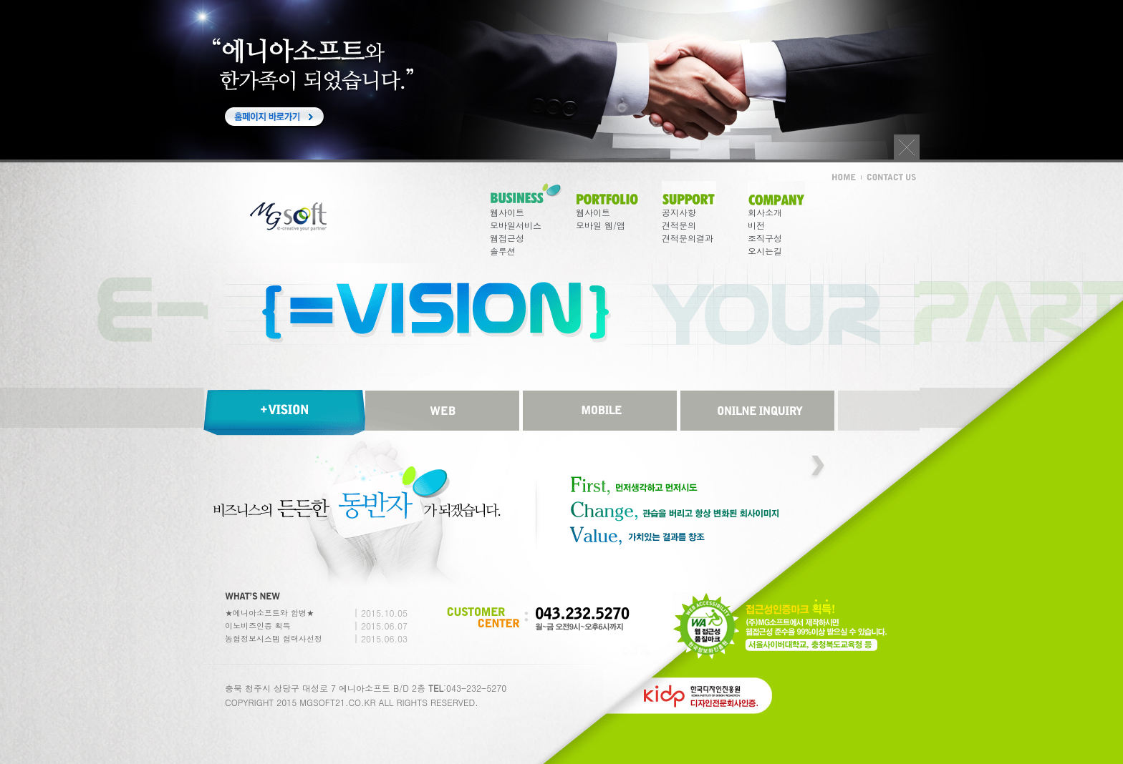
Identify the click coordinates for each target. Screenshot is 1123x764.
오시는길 (765, 251)
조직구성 (765, 238)
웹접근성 (507, 238)
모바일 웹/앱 (600, 225)
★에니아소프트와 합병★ (269, 612)
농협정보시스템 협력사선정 (273, 638)
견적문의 (679, 225)
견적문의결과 (687, 238)
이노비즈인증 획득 (258, 625)
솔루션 (503, 251)
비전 (756, 225)
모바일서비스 (515, 225)
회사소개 (765, 212)
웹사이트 (507, 212)
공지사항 (679, 212)
